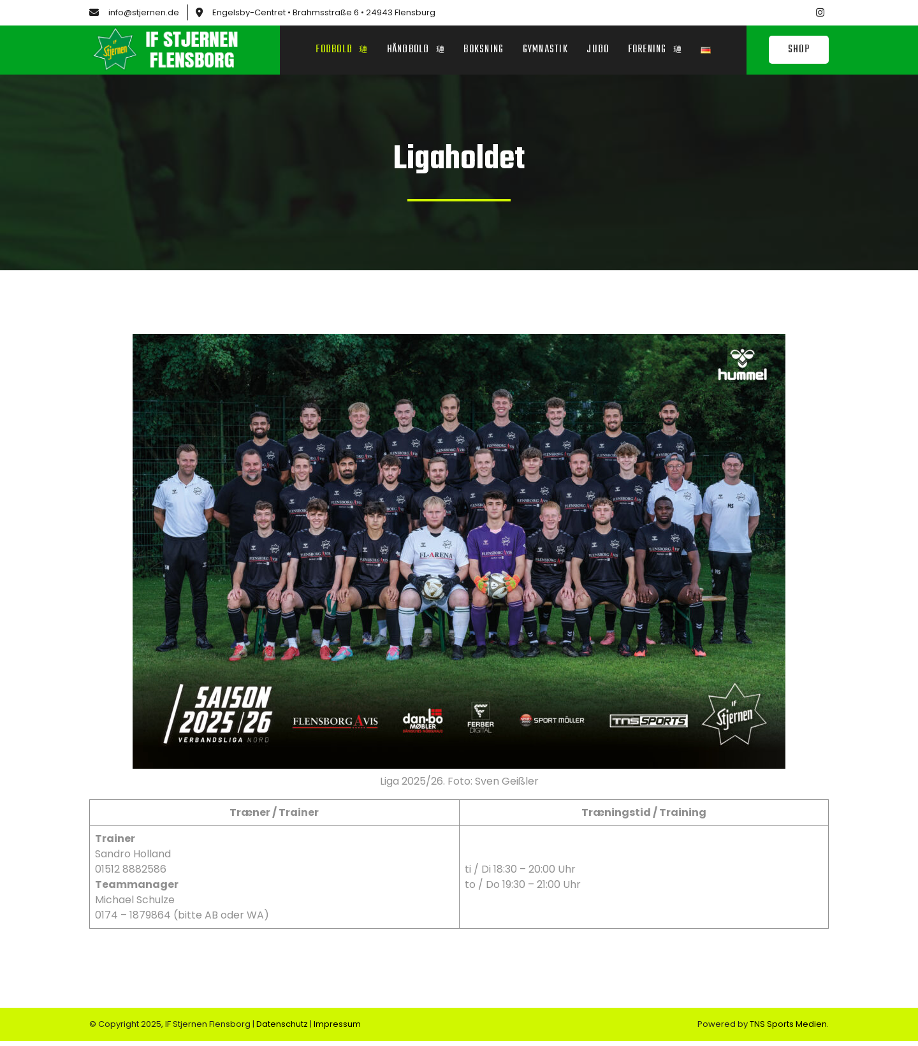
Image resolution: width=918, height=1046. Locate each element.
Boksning (483, 51)
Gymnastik (545, 51)
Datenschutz (283, 1029)
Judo (598, 51)
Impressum (337, 1029)
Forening (656, 51)
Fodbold (340, 51)
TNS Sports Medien (788, 1029)
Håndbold (415, 51)
